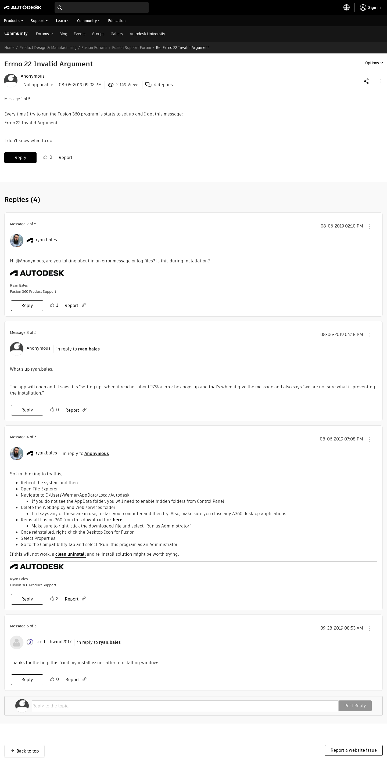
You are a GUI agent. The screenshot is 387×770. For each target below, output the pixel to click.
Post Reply (355, 706)
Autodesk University (147, 34)
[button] (380, 81)
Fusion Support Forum (131, 47)
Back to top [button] (27, 751)
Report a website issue (354, 750)
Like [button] (45, 157)
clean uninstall (70, 554)
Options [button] (372, 63)
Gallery (117, 34)
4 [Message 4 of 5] (28, 437)
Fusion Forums (94, 47)
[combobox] (102, 7)
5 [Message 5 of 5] (28, 626)
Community (16, 33)
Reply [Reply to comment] (27, 305)
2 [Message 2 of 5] (27, 224)
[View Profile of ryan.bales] (46, 240)
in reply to (78, 349)
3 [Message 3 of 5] (28, 332)
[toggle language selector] (346, 7)
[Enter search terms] (102, 7)
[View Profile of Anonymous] (33, 76)
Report (65, 157)
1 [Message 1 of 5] (22, 99)
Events (79, 34)
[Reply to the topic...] (185, 705)
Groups (98, 34)
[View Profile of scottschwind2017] (53, 642)
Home (9, 47)
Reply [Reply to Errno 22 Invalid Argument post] (20, 157)
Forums (42, 34)
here (117, 520)
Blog (63, 34)
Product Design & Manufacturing (48, 47)
